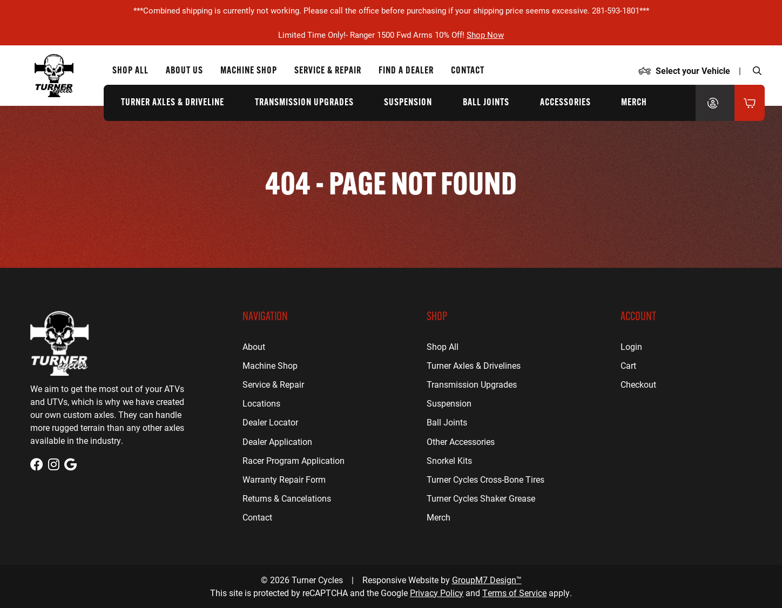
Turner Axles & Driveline (172, 103)
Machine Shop (270, 365)
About (253, 346)
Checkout (638, 384)
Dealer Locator (270, 422)
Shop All (130, 71)
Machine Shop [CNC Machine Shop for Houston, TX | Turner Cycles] (248, 71)
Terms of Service (514, 592)
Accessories (565, 103)
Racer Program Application (293, 460)
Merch (634, 103)
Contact (257, 517)
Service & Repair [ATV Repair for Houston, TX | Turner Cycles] (327, 71)
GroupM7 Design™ (487, 579)
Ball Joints (486, 103)
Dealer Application (277, 441)
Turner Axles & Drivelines (474, 365)
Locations (261, 403)
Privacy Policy (436, 592)
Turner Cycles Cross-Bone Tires (485, 479)
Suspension (408, 103)
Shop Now (485, 34)
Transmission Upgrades (304, 103)
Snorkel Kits (449, 460)
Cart (628, 365)
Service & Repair (273, 384)
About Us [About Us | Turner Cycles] (184, 71)
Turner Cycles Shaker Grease (481, 498)
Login (631, 346)
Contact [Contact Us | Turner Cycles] (467, 71)
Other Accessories (461, 441)
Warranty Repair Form (284, 479)
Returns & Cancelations (286, 498)
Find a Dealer (406, 71)
